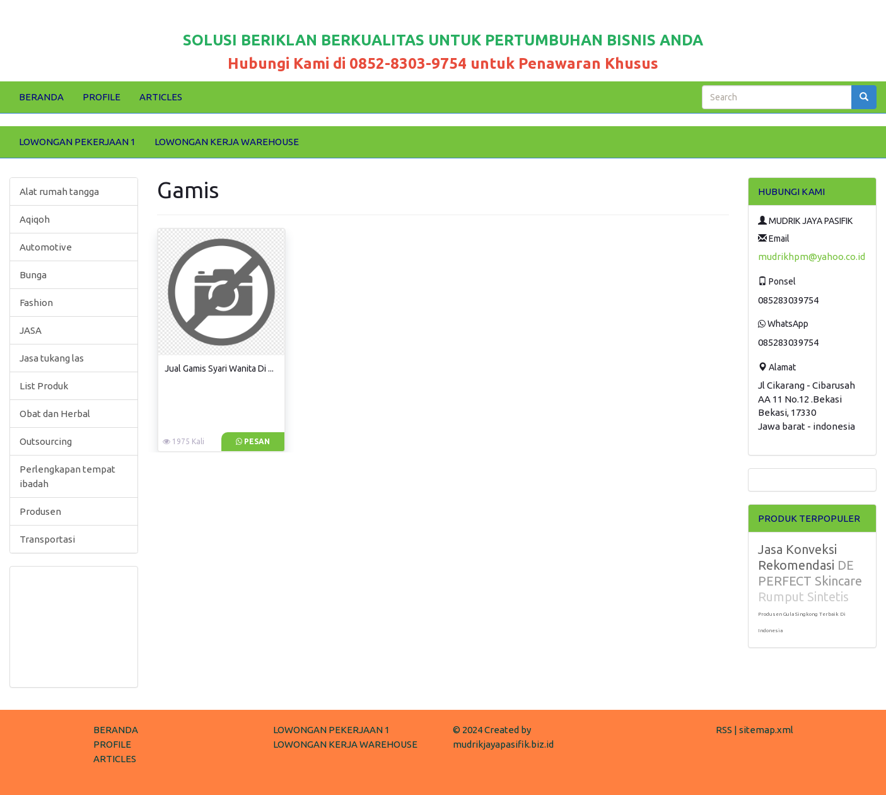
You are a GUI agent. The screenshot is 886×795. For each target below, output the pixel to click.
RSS (724, 729)
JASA (31, 330)
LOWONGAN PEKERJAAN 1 (77, 141)
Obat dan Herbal (55, 413)
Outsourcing (46, 441)
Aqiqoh (35, 219)
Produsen (40, 511)
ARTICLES (160, 96)
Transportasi (47, 539)
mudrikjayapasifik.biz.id (503, 744)
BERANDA (41, 96)
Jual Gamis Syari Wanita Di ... (219, 368)
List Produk (44, 385)
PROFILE (101, 96)
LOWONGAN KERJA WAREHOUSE (226, 141)
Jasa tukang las (52, 358)
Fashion (36, 302)
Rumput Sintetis (803, 596)
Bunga (33, 274)
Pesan (253, 441)
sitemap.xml (766, 729)
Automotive (46, 247)
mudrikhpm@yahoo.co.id (811, 256)
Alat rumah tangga (59, 191)
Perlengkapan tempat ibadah (67, 476)
